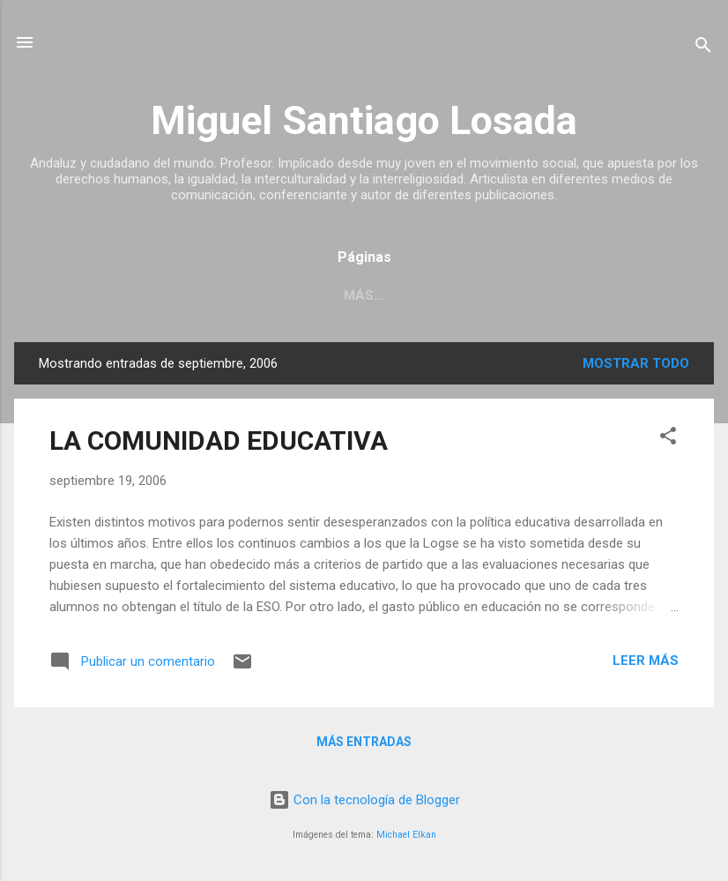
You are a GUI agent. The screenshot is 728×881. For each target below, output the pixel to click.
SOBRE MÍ (85, 295)
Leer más (646, 660)
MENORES (460, 295)
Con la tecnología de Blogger (364, 800)
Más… (654, 295)
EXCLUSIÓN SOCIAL (333, 295)
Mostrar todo (636, 363)
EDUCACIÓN (563, 295)
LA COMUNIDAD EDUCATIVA (218, 440)
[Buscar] (703, 48)
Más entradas (364, 742)
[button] (668, 438)
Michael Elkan (406, 834)
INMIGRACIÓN (192, 295)
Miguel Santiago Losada (364, 120)
